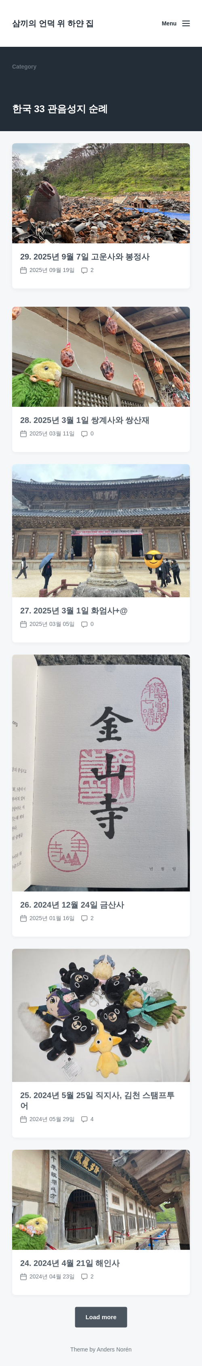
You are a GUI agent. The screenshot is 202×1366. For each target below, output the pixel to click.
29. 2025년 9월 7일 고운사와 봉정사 (84, 256)
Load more (101, 1316)
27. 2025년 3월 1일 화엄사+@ (74, 642)
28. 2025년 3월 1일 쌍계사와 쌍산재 (84, 452)
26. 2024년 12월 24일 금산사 (72, 937)
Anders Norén (114, 1349)
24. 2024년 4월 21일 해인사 (70, 1295)
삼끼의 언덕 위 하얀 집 (53, 23)
